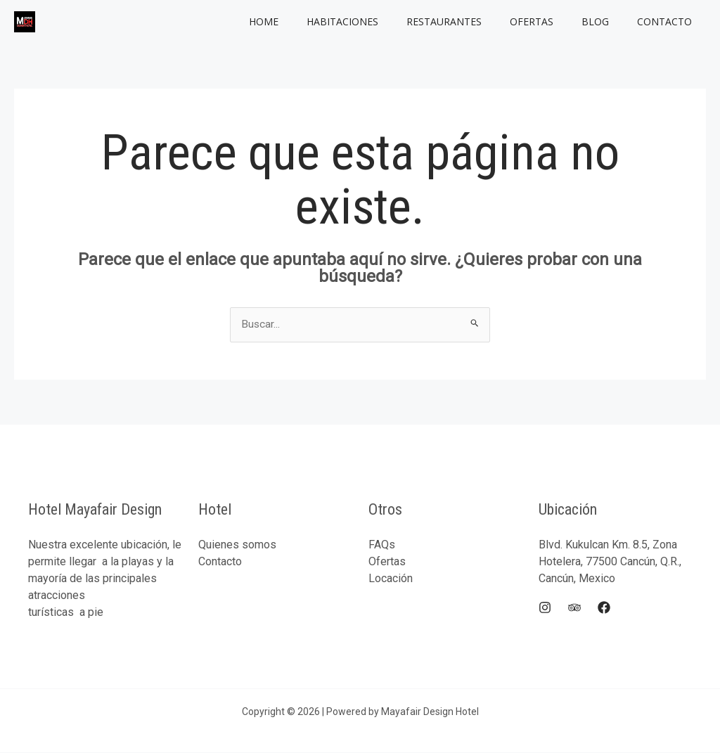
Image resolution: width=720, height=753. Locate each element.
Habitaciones (380, 21)
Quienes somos (237, 545)
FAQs (381, 545)
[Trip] (574, 608)
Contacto (668, 21)
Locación (390, 579)
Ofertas (552, 21)
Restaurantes (473, 21)
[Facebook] (604, 608)
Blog (608, 21)
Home (310, 21)
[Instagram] (545, 608)
